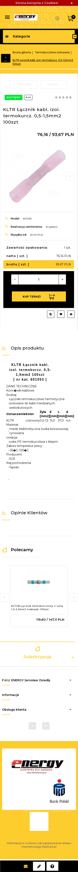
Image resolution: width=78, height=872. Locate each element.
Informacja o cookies (21, 843)
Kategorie (17, 36)
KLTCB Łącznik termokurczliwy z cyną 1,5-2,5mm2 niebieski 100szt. (37, 607)
